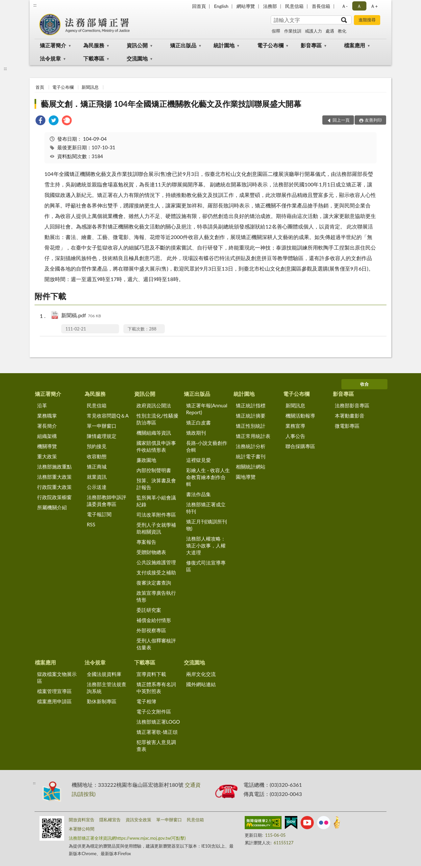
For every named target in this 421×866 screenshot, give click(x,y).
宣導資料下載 (151, 674)
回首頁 (199, 6)
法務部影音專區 (352, 405)
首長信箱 (321, 6)
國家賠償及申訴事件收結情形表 (156, 446)
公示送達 (97, 487)
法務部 (270, 6)
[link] (40, 121)
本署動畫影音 (349, 416)
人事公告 (295, 436)
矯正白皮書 (198, 422)
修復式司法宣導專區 (206, 566)
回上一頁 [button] (341, 120)
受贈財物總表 (151, 552)
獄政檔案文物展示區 (57, 677)
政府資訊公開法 (153, 405)
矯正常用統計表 (253, 436)
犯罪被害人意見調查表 (156, 745)
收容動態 (97, 456)
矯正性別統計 (250, 426)
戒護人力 (313, 31)
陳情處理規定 (101, 436)
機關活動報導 (300, 416)
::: (35, 5)
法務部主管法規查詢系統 (106, 687)
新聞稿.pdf (81, 316)
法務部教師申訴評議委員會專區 (106, 500)
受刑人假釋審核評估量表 (156, 643)
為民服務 (93, 45)
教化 (342, 31)
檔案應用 (354, 45)
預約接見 (97, 446)
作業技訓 (292, 31)
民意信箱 (294, 6)
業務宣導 (295, 426)
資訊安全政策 (138, 819)
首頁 (40, 87)
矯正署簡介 (53, 45)
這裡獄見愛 (198, 460)
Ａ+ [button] (374, 6)
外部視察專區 (151, 630)
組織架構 (47, 436)
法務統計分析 (250, 446)
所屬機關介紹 (52, 507)
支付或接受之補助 (156, 572)
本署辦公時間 (81, 828)
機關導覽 (47, 446)
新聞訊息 (90, 87)
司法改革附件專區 (156, 514)
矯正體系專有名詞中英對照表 (156, 687)
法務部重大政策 (54, 477)
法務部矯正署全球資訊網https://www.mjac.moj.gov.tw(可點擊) (127, 838)
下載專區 (93, 58)
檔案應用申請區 (54, 701)
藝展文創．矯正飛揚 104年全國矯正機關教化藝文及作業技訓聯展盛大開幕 (171, 103)
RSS (91, 524)
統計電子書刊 (250, 456)
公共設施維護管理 (156, 562)
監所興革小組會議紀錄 (156, 500)
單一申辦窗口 (101, 426)
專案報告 (146, 542)
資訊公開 (137, 45)
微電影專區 (347, 426)
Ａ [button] (359, 6)
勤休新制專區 (101, 701)
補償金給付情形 (153, 620)
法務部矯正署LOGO (158, 722)
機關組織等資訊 (153, 433)
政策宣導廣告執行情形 (156, 596)
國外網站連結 (201, 684)
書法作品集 (198, 494)
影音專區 (311, 45)
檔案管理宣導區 (54, 691)
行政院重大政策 (54, 487)
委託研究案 (148, 610)
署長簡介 (47, 426)
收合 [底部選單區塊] (364, 384)
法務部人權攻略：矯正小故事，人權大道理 (206, 545)
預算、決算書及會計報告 (156, 483)
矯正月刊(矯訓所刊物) (206, 524)
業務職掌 (47, 416)
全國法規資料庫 (104, 674)
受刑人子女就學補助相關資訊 (156, 528)
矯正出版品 (183, 45)
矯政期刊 (196, 433)
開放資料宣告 (81, 819)
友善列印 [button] (373, 120)
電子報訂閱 (99, 514)
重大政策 (47, 456)
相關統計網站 (250, 466)
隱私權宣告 (110, 819)
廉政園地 (146, 460)
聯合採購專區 (300, 446)
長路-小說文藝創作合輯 (207, 446)
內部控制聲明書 (153, 470)
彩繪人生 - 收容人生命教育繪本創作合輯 (208, 477)
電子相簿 (146, 701)
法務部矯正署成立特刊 (206, 507)
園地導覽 (246, 477)
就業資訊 (97, 477)
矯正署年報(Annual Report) (206, 408)
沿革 (42, 405)
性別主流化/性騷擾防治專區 (157, 419)
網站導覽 (245, 6)
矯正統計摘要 (250, 416)
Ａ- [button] (344, 6)
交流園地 (137, 58)
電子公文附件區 (153, 711)
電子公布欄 (270, 45)
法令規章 (50, 58)
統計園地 (224, 45)
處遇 (330, 31)
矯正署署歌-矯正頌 (157, 732)
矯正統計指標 (250, 405)
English (221, 6)
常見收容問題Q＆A (108, 416)
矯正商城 (97, 466)
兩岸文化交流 (201, 674)
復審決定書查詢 (153, 583)
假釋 (276, 31)
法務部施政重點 (54, 466)
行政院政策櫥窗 (54, 497)
